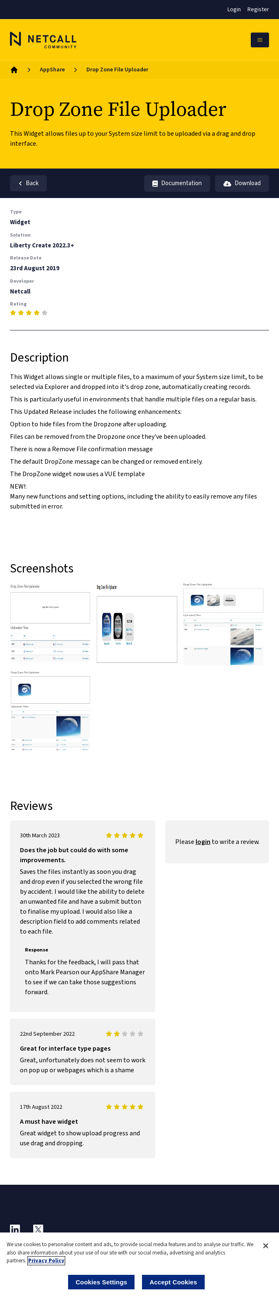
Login (234, 9)
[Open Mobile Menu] (260, 39)
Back (28, 183)
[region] (139, 1264)
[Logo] (43, 40)
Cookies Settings (101, 1282)
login (203, 841)
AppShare (52, 70)
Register (258, 9)
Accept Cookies (173, 1282)
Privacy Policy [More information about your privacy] (46, 1260)
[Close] (266, 1246)
